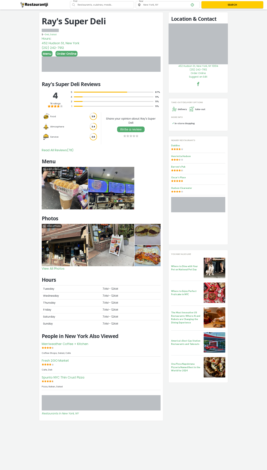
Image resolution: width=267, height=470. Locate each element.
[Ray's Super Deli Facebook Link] (198, 84)
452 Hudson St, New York (60, 43)
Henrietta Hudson (181, 156)
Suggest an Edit (198, 76)
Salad (53, 34)
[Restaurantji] (34, 4)
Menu (47, 54)
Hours (46, 38)
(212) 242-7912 (53, 48)
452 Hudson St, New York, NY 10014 (198, 66)
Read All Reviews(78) (58, 150)
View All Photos (53, 268)
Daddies (175, 145)
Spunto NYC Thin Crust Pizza (63, 377)
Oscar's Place (178, 177)
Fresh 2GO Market (55, 360)
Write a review (131, 129)
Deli (47, 34)
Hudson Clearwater (181, 188)
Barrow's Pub (178, 166)
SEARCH (232, 4)
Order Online (66, 54)
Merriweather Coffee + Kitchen (65, 344)
